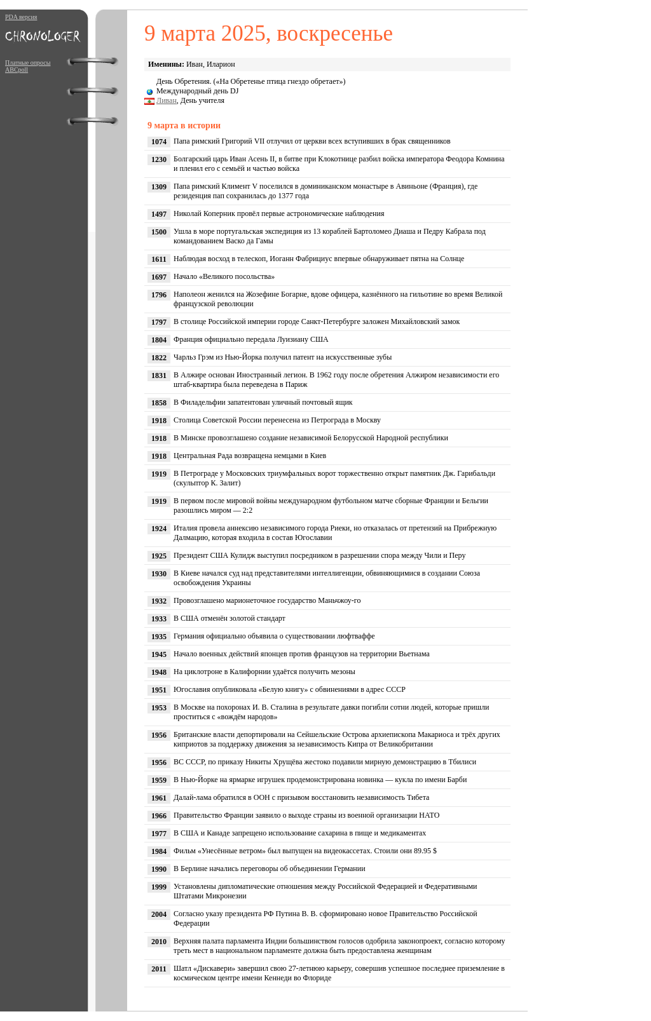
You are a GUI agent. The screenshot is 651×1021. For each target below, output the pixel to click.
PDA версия (21, 16)
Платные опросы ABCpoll (28, 66)
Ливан (166, 100)
